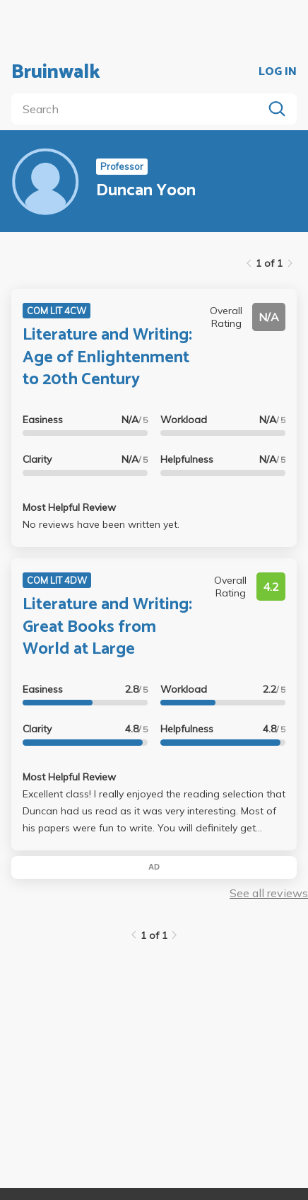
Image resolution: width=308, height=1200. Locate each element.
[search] (140, 109)
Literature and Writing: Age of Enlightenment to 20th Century (107, 357)
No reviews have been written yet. (101, 524)
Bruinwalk (55, 72)
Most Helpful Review (69, 507)
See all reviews (269, 893)
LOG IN (278, 72)
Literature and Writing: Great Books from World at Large (107, 626)
